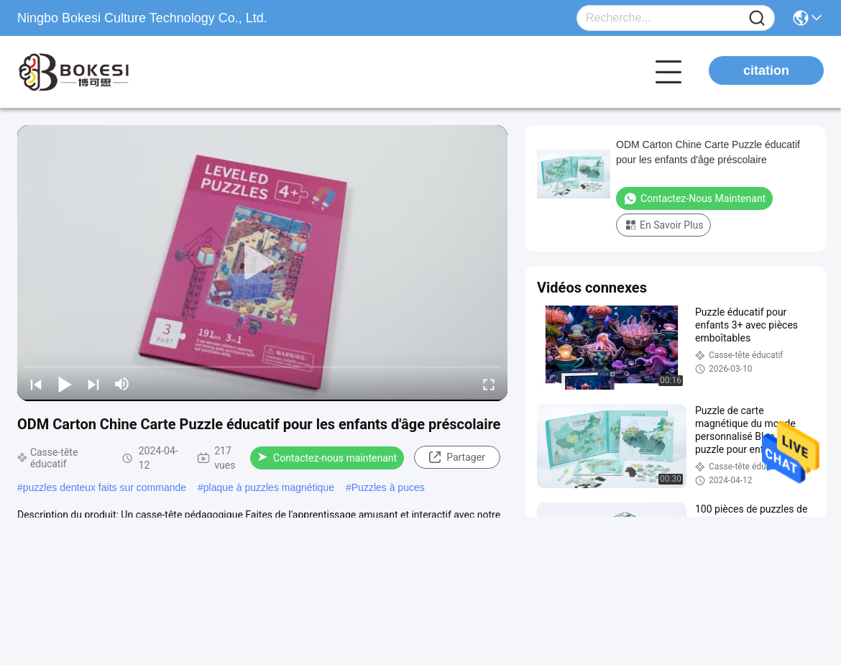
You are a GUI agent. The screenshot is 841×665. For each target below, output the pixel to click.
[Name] (757, 18)
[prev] (36, 384)
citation (766, 70)
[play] (262, 263)
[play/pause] (64, 384)
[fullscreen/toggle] (488, 384)
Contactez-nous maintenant (327, 458)
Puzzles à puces (388, 487)
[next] (93, 384)
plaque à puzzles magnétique (268, 487)
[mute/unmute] (122, 384)
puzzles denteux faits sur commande (104, 487)
